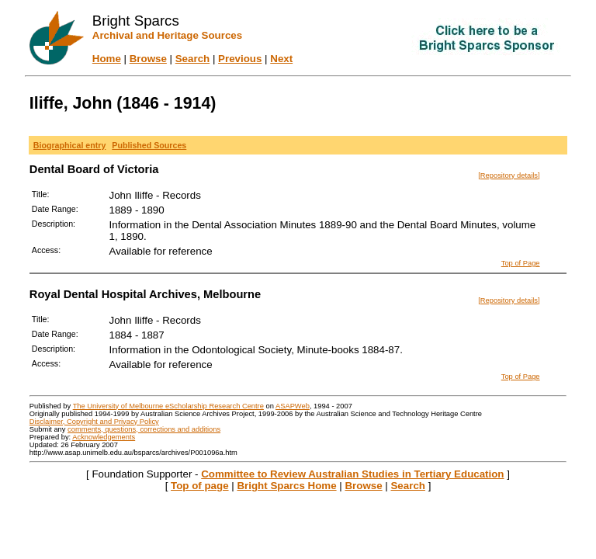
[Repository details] (508, 175)
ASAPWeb (292, 406)
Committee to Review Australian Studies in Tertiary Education (352, 474)
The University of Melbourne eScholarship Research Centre (168, 406)
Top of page (200, 485)
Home (106, 58)
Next (281, 58)
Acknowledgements (103, 437)
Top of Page (520, 263)
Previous (240, 58)
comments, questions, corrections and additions (144, 429)
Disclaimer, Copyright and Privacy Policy (94, 421)
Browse (148, 58)
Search (192, 58)
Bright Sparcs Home (286, 485)
